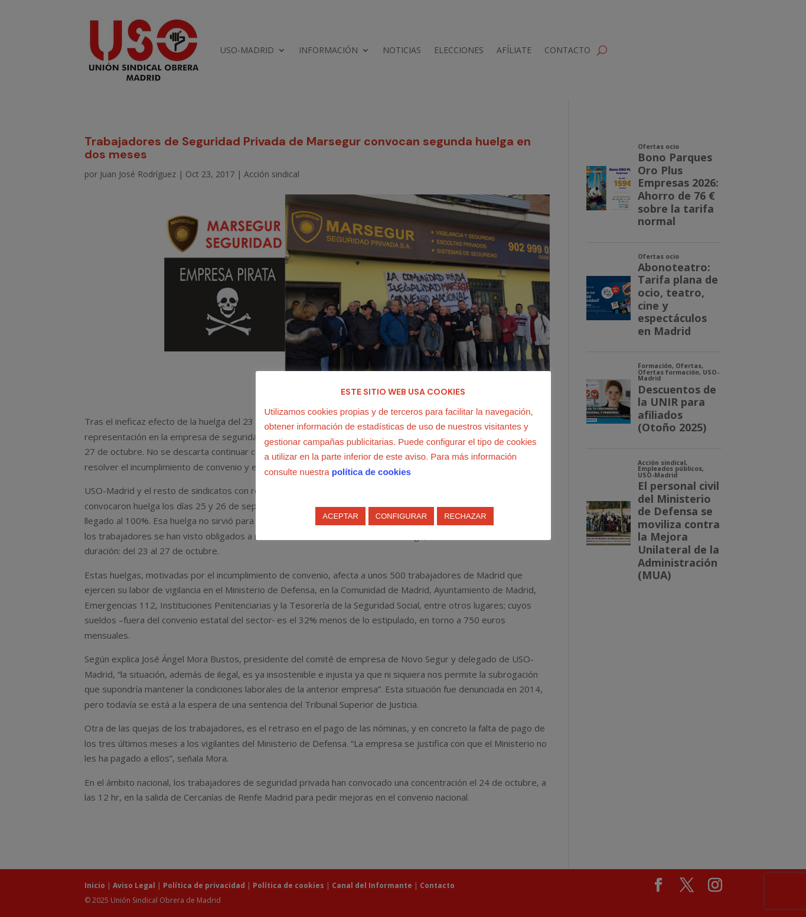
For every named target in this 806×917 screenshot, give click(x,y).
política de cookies (371, 472)
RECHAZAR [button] (465, 516)
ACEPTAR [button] (340, 516)
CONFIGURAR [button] (401, 516)
